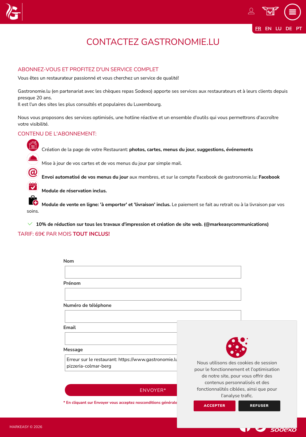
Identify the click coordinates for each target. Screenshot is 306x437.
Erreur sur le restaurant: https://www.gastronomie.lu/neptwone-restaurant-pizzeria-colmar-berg (153, 362)
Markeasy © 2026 (26, 427)
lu (278, 28)
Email (69, 327)
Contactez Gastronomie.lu (153, 42)
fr (258, 28)
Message (73, 349)
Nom (68, 261)
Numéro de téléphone (87, 305)
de (289, 28)
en (268, 28)
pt (299, 28)
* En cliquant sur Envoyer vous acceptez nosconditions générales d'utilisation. (133, 402)
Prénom (72, 283)
